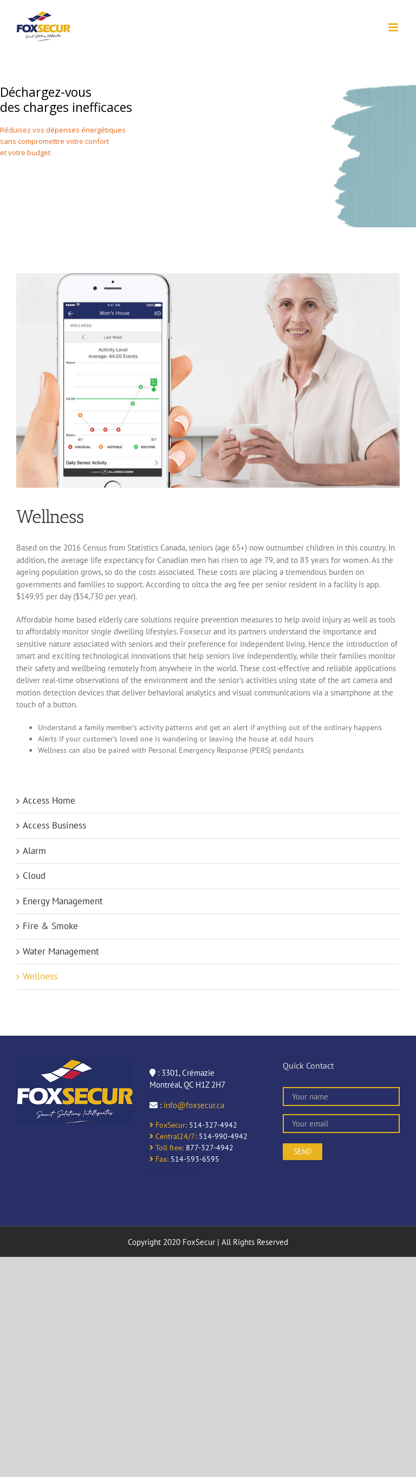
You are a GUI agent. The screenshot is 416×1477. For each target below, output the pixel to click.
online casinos (174, 1170)
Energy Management (63, 901)
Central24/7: (173, 1136)
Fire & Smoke (50, 926)
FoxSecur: (168, 1125)
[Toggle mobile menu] (394, 27)
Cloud (34, 876)
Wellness (40, 976)
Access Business (54, 825)
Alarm (34, 851)
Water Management (61, 951)
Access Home (49, 800)
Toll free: (167, 1148)
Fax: (159, 1159)
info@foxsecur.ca (194, 1105)
